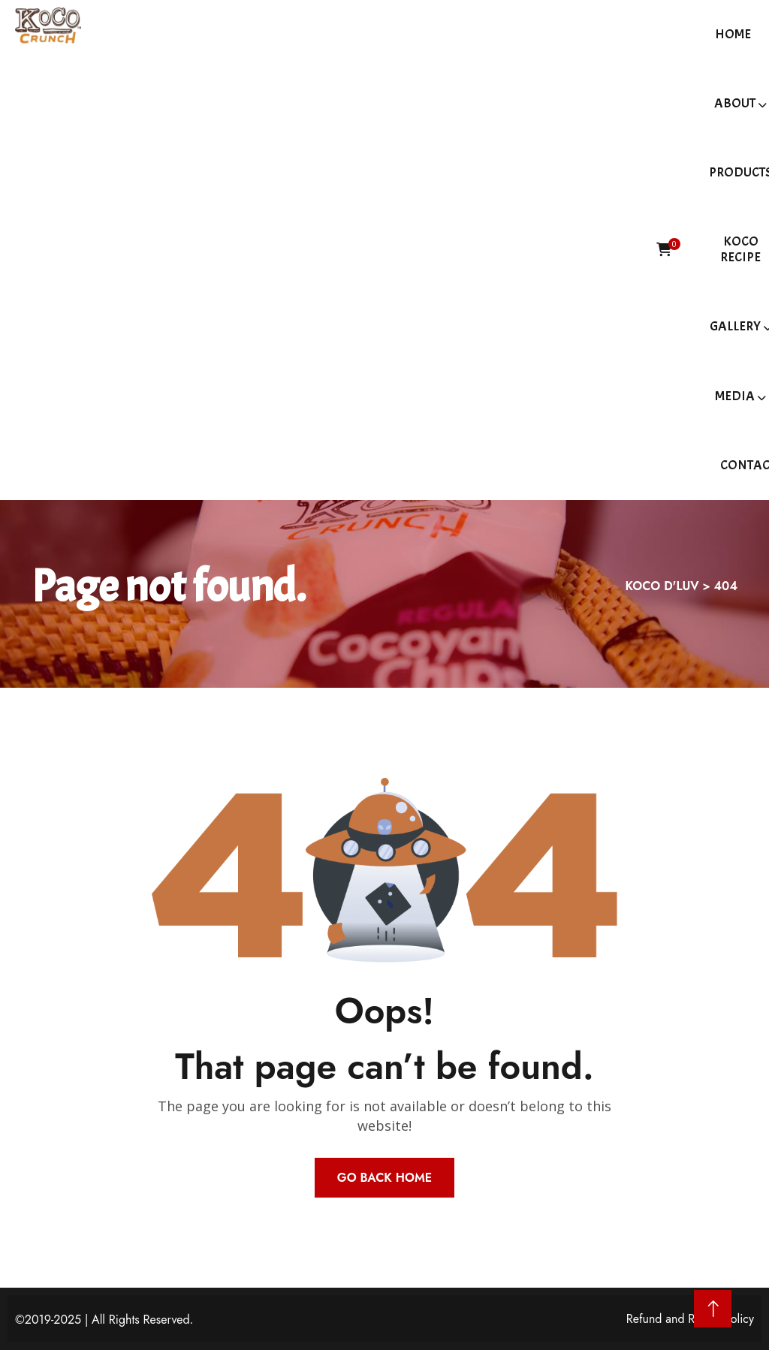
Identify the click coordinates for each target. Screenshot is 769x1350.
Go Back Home (384, 1177)
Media (735, 396)
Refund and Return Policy (690, 1318)
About (734, 103)
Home (733, 34)
